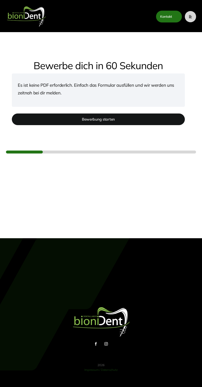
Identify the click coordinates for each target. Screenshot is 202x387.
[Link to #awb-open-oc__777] (190, 16)
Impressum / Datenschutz (101, 370)
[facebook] (96, 344)
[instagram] (106, 344)
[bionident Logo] (26, 6)
